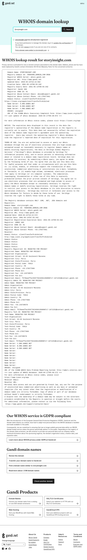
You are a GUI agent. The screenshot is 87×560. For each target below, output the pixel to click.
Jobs (30, 547)
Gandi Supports (34, 540)
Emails (46, 540)
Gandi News (33, 545)
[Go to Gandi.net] (8, 3)
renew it (27, 47)
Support (61, 542)
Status (60, 539)
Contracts (76, 542)
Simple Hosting (49, 547)
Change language (8, 540)
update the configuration (62, 43)
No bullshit (32, 542)
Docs (60, 544)
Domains (46, 537)
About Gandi (33, 537)
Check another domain (43, 481)
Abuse (75, 539)
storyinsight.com (21, 40)
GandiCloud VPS (49, 549)
